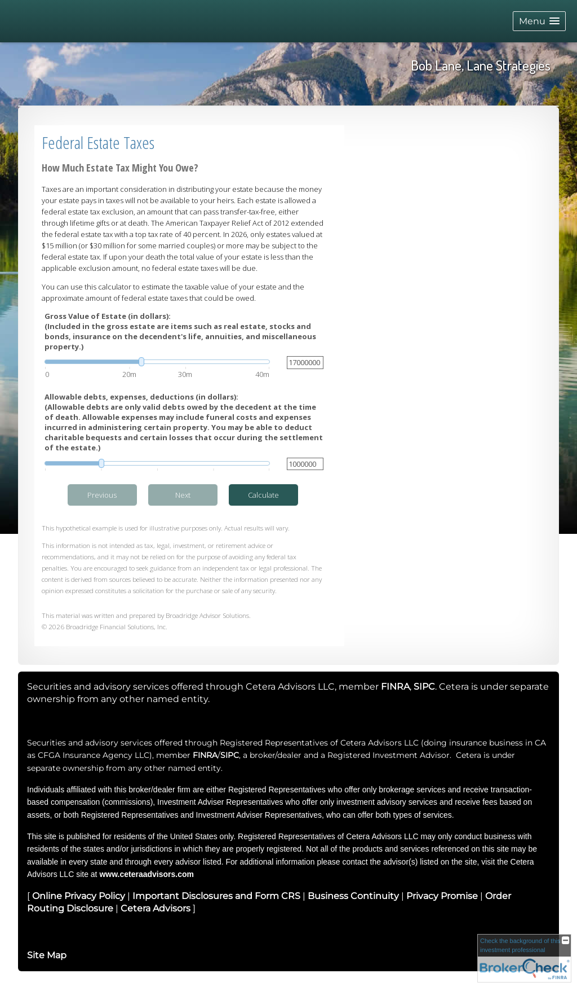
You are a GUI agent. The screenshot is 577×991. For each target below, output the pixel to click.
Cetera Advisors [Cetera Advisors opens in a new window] (155, 908)
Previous (102, 495)
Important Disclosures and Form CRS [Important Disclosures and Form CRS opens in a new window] (216, 896)
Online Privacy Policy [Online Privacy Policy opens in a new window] (78, 896)
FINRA (205, 755)
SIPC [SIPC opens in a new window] (424, 686)
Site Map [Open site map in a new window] (46, 955)
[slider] (157, 361)
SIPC (229, 755)
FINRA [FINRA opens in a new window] (395, 686)
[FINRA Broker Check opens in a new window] (524, 958)
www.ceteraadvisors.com (146, 874)
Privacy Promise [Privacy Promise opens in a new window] (442, 896)
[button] (539, 21)
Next (182, 495)
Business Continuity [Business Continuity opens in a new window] (353, 896)
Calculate (263, 495)
